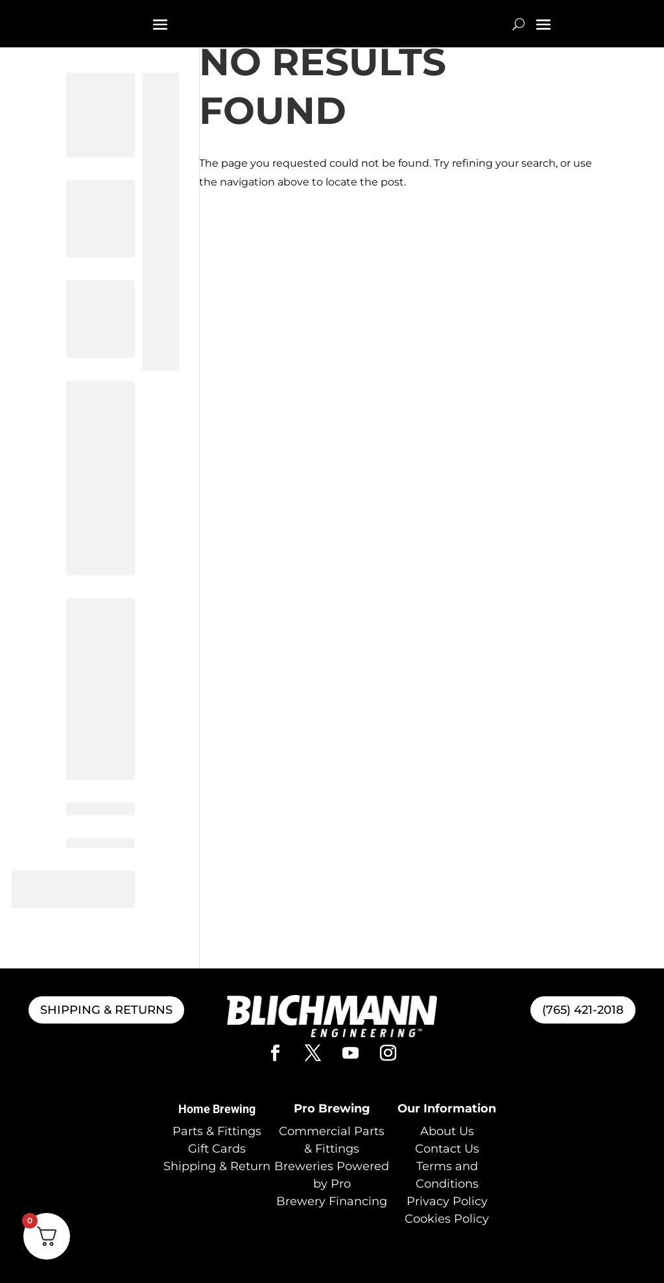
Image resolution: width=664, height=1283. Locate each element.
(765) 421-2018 (583, 1010)
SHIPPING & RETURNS (106, 1010)
